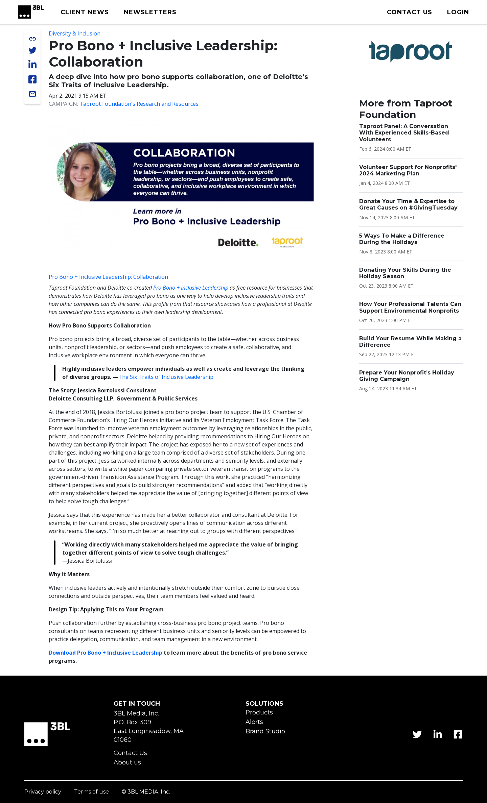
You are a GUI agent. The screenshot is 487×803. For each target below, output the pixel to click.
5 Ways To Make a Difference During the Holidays (401, 239)
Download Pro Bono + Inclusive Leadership (105, 652)
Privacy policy (42, 792)
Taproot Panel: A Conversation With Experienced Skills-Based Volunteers (404, 132)
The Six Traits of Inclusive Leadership (165, 377)
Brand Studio (265, 731)
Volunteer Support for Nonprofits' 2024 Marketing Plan (408, 170)
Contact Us (130, 753)
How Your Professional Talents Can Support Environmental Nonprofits (410, 307)
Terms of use (91, 792)
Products (259, 712)
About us (127, 762)
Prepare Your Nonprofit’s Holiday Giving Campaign (406, 375)
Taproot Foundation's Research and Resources (139, 103)
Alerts (254, 722)
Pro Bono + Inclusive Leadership (190, 287)
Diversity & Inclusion (74, 33)
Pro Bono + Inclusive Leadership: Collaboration (108, 277)
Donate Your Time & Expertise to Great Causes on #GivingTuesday (408, 204)
